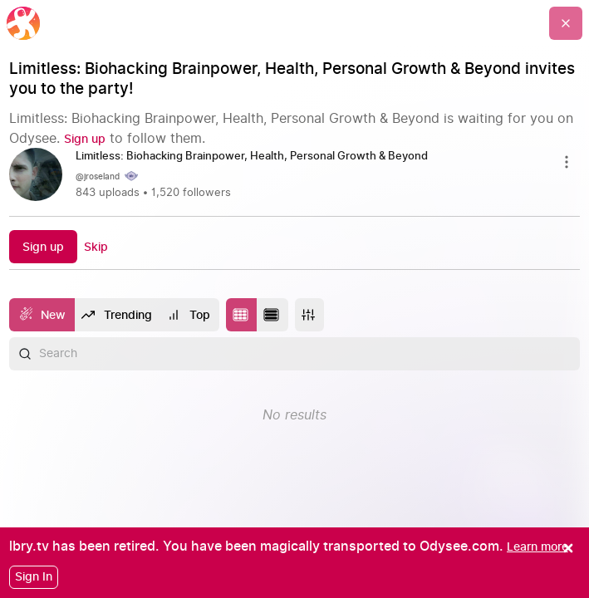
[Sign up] (85, 139)
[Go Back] (565, 23)
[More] (309, 314)
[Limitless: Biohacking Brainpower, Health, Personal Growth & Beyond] (258, 157)
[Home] (23, 23)
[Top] (189, 314)
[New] (42, 314)
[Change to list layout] (272, 314)
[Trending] (117, 314)
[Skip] (96, 247)
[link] (295, 176)
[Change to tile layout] (242, 314)
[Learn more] (537, 546)
